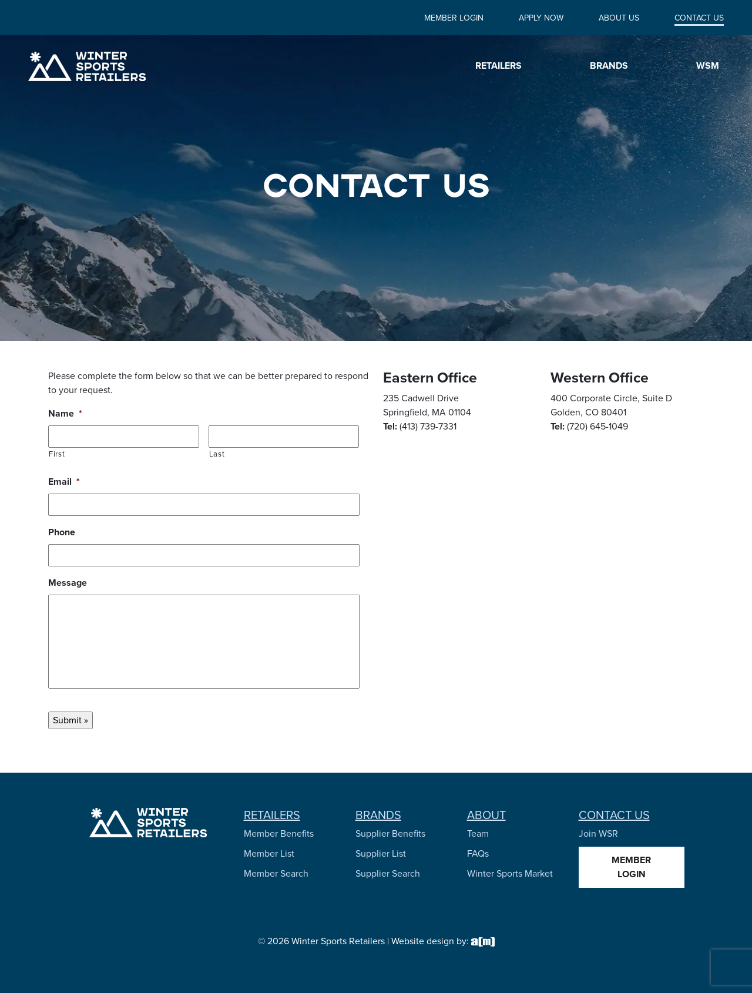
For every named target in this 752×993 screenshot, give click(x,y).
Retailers (272, 815)
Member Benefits (279, 833)
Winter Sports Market (510, 873)
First (57, 453)
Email (64, 482)
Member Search (276, 873)
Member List (269, 853)
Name (65, 414)
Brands (378, 815)
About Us (619, 18)
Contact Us (699, 18)
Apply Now (541, 18)
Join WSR (598, 833)
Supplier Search (387, 873)
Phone (61, 532)
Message (67, 583)
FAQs (478, 853)
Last (217, 453)
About (486, 815)
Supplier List (380, 853)
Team (478, 833)
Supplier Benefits (390, 833)
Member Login (454, 18)
